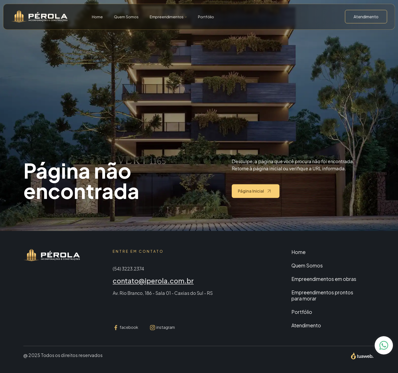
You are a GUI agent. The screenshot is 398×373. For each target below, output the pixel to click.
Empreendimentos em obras (323, 279)
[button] (168, 16)
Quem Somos (126, 16)
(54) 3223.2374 (128, 269)
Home (97, 16)
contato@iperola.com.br (153, 281)
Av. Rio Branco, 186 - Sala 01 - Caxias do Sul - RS (163, 293)
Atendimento (366, 16)
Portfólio (206, 16)
